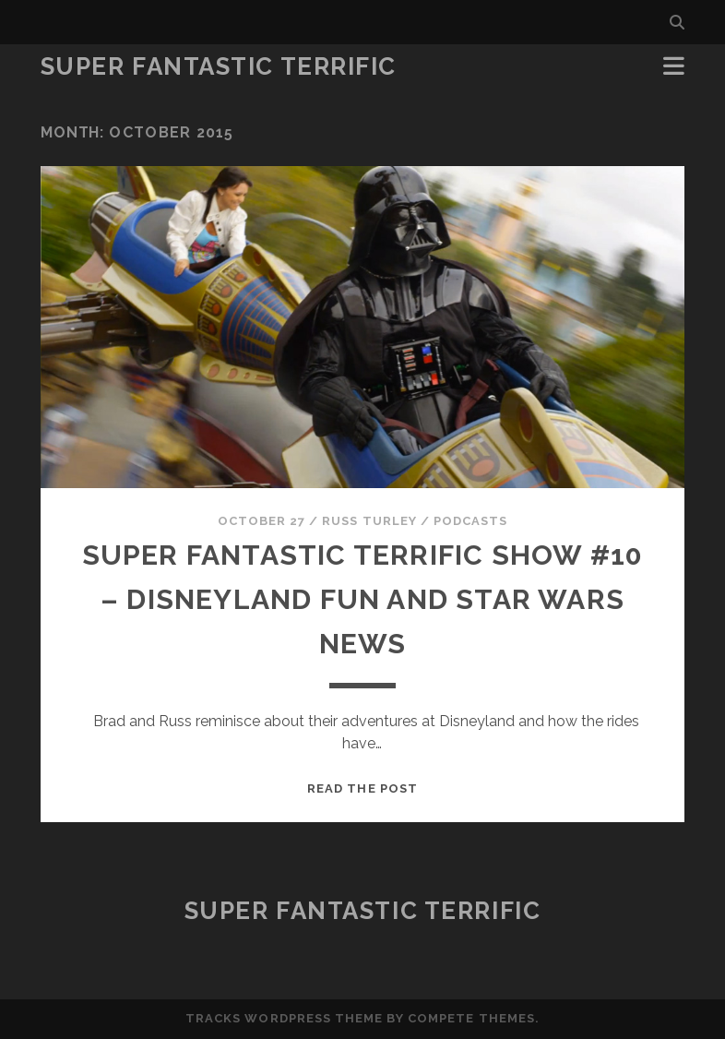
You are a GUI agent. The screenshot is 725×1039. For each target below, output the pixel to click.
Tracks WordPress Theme (284, 1018)
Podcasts (470, 521)
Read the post (362, 788)
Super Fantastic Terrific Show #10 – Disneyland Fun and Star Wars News (363, 599)
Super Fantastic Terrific (219, 66)
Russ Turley (369, 521)
